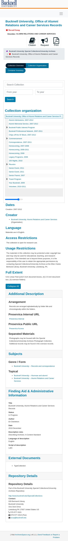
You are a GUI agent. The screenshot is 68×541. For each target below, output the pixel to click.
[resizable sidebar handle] (14, 199)
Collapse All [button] (13, 286)
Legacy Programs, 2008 (18, 157)
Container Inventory (15, 70)
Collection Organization (37, 66)
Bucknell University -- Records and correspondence (34, 366)
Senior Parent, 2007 (17, 175)
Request (45, 41)
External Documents (24, 458)
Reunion (12, 164)
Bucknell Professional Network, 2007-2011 (26, 131)
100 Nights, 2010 (15, 161)
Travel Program (15, 179)
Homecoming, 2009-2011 (19, 150)
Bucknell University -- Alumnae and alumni (31, 376)
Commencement (15, 139)
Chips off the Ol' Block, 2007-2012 (22, 135)
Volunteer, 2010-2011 (17, 186)
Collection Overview (16, 66)
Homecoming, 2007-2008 (19, 146)
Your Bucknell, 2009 (17, 183)
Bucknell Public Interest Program (22, 127)
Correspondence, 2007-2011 (20, 142)
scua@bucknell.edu (19, 518)
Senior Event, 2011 (16, 168)
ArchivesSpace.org (22, 535)
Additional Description (26, 294)
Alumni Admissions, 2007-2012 (21, 120)
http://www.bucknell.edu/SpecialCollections (25, 496)
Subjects (15, 354)
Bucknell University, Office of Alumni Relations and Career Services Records (36, 116)
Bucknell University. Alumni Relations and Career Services (34, 219)
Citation (32, 41)
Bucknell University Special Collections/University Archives (32, 51)
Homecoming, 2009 (16, 153)
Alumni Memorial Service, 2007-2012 (23, 124)
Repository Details (23, 476)
